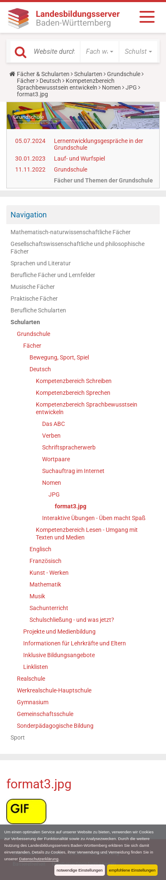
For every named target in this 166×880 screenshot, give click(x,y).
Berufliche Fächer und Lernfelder (53, 275)
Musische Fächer (33, 286)
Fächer (26, 80)
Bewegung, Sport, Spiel (59, 357)
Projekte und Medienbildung (59, 631)
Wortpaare (56, 459)
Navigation (29, 214)
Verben (51, 435)
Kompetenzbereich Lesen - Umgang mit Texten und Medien (87, 533)
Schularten (88, 74)
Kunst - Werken (49, 572)
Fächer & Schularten (43, 74)
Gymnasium (32, 702)
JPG (131, 87)
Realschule (31, 678)
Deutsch (50, 80)
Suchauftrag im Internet (73, 471)
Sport (18, 737)
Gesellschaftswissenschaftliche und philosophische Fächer (78, 247)
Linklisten (35, 666)
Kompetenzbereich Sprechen (73, 392)
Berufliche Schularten (38, 310)
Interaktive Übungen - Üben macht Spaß (93, 518)
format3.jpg (70, 506)
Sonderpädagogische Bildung (55, 725)
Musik (37, 596)
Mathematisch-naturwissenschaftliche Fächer (71, 232)
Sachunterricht (48, 608)
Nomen (111, 87)
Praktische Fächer (34, 298)
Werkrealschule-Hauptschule (54, 690)
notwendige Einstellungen (79, 870)
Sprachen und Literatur (41, 263)
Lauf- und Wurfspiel (79, 158)
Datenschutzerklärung (38, 858)
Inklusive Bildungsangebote (59, 655)
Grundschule (123, 74)
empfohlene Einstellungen (132, 870)
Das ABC (53, 423)
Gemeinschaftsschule (45, 714)
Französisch (45, 561)
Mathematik (45, 584)
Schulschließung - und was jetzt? (71, 619)
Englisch (40, 549)
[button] (99, 51)
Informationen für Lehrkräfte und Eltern (74, 643)
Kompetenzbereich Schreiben (74, 381)
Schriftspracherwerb (69, 447)
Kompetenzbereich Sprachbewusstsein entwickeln (66, 84)
